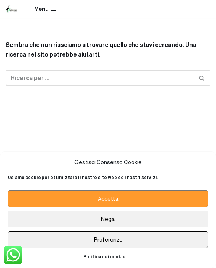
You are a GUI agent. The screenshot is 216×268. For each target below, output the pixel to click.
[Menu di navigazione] (45, 9)
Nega (108, 219)
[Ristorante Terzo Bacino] (11, 9)
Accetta (108, 198)
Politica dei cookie (104, 256)
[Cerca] (100, 78)
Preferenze (108, 239)
